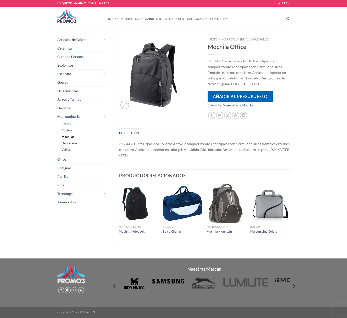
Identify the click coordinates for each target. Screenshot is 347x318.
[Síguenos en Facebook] (275, 3)
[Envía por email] (227, 115)
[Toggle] (104, 39)
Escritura (64, 73)
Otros (61, 159)
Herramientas (67, 91)
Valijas (66, 149)
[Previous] (115, 286)
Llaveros (63, 108)
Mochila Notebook (132, 231)
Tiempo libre (66, 202)
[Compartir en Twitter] (219, 115)
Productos (131, 19)
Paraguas (64, 168)
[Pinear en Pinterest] (235, 115)
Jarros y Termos (69, 99)
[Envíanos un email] (283, 3)
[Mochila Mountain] (226, 203)
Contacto (218, 19)
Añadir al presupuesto (240, 96)
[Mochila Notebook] (138, 203)
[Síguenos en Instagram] (279, 3)
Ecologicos (65, 65)
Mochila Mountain (219, 231)
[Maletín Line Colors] (270, 203)
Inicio (113, 19)
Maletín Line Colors (263, 231)
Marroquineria (68, 116)
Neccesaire (69, 143)
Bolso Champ (172, 231)
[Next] (294, 286)
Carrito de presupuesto (164, 19)
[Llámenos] (287, 3)
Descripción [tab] (129, 133)
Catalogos (197, 19)
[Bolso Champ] (182, 203)
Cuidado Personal (71, 56)
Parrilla (62, 176)
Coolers (67, 130)
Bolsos (66, 124)
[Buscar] (288, 19)
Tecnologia (65, 193)
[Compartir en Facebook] (211, 115)
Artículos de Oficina (72, 39)
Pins (60, 185)
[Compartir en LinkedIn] (243, 115)
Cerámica (64, 48)
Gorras (62, 82)
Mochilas (68, 137)
